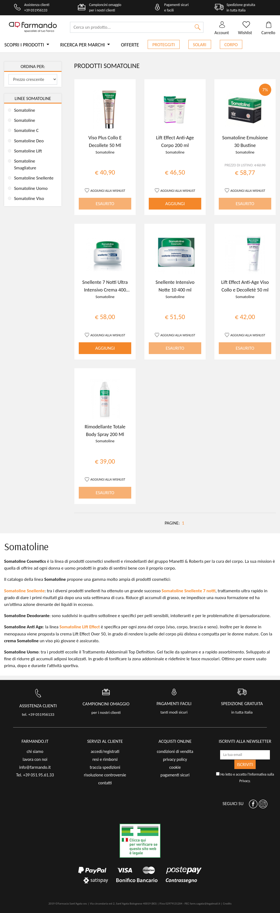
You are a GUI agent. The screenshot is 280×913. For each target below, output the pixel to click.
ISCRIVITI (245, 764)
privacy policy (175, 759)
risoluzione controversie (105, 774)
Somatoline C (26, 130)
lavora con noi (35, 759)
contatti (105, 782)
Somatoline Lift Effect (80, 627)
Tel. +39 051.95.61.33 (35, 774)
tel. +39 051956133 (38, 714)
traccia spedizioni (105, 767)
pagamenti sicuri (175, 774)
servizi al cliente (105, 741)
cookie (175, 767)
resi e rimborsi (105, 759)
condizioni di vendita (175, 751)
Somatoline (24, 110)
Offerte (130, 45)
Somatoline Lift (28, 151)
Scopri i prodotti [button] (24, 45)
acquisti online (175, 741)
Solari (199, 45)
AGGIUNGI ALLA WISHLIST (108, 191)
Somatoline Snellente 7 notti (188, 591)
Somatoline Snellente (33, 178)
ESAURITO (105, 204)
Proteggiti (163, 45)
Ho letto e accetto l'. (245, 777)
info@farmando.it (35, 767)
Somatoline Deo (28, 141)
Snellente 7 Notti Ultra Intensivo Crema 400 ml (105, 289)
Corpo (231, 45)
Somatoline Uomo (31, 188)
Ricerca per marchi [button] (83, 45)
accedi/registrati (105, 751)
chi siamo (35, 751)
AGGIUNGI (175, 204)
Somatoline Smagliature (25, 164)
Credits (227, 903)
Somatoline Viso (29, 198)
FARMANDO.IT (35, 741)
